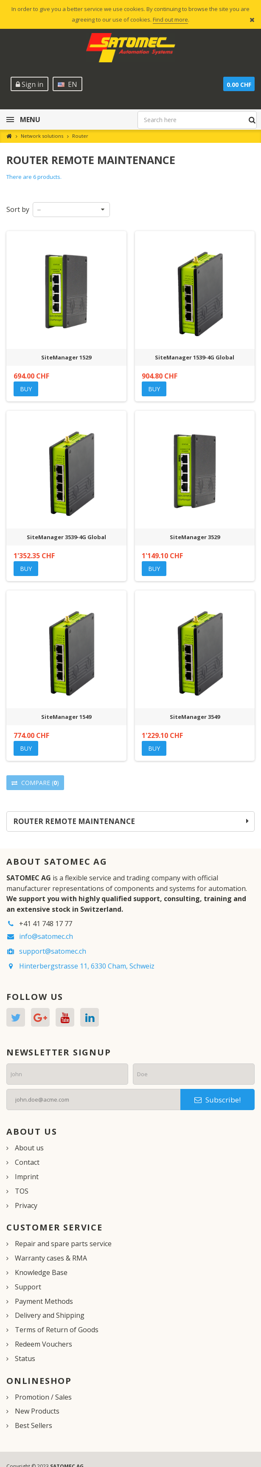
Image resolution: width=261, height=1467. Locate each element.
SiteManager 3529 (195, 537)
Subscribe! (217, 1100)
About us (29, 1147)
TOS (21, 1191)
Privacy (26, 1205)
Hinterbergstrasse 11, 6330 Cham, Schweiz (86, 966)
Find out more (170, 19)
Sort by (17, 209)
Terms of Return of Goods (56, 1329)
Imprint (27, 1176)
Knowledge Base (41, 1272)
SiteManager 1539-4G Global (194, 357)
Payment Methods (44, 1301)
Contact (27, 1162)
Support (28, 1287)
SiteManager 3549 (195, 717)
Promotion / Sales (43, 1397)
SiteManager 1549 (66, 717)
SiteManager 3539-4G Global (66, 537)
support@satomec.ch (52, 951)
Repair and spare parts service (63, 1243)
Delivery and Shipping (49, 1315)
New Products (37, 1411)
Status (25, 1358)
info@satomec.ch (46, 936)
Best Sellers (33, 1425)
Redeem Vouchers (43, 1344)
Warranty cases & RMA (51, 1258)
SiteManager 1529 (66, 357)
